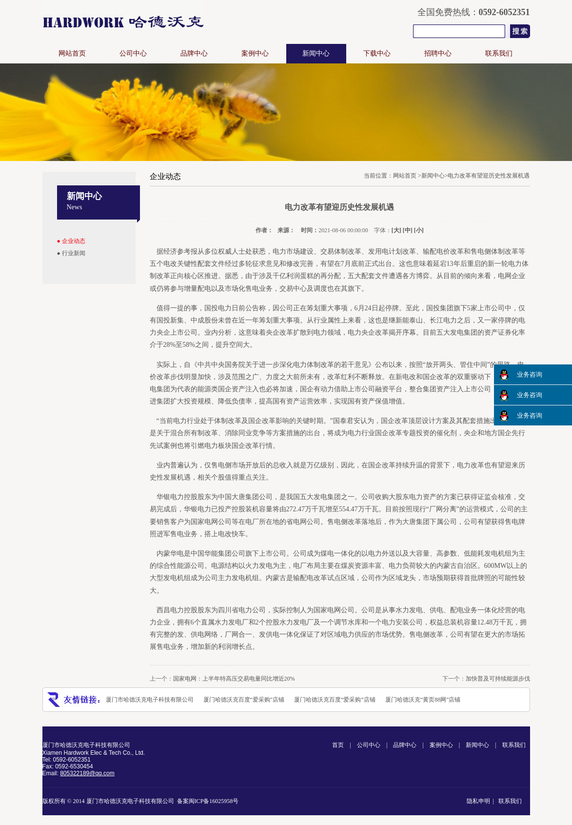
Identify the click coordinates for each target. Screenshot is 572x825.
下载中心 (377, 53)
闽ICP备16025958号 (214, 801)
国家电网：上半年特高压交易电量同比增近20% (234, 678)
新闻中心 (316, 53)
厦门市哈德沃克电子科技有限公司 (150, 699)
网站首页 (72, 53)
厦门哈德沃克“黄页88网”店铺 (423, 699)
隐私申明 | (482, 801)
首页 (338, 745)
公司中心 (133, 53)
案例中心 (255, 53)
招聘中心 (438, 53)
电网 (211, 521)
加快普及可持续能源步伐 (498, 678)
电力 (515, 263)
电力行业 (361, 433)
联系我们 (499, 53)
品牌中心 (194, 53)
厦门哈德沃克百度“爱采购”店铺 (244, 699)
